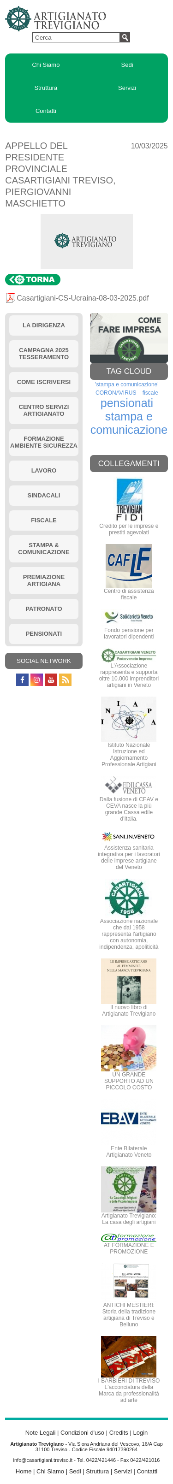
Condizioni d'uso (82, 1432)
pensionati (127, 402)
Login (140, 1432)
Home (24, 1471)
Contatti (46, 110)
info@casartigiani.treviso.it (43, 1460)
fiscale (150, 393)
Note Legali (40, 1432)
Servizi (127, 87)
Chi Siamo (46, 64)
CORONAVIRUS (115, 393)
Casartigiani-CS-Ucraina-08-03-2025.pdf (83, 298)
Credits (118, 1432)
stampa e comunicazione (129, 423)
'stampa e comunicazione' (126, 384)
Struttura (45, 87)
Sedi (127, 64)
